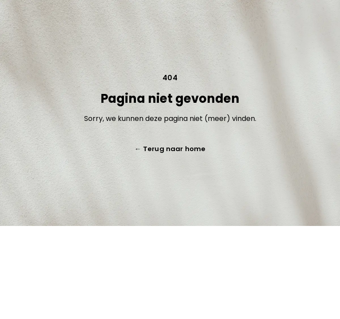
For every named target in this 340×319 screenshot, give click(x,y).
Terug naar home (170, 148)
